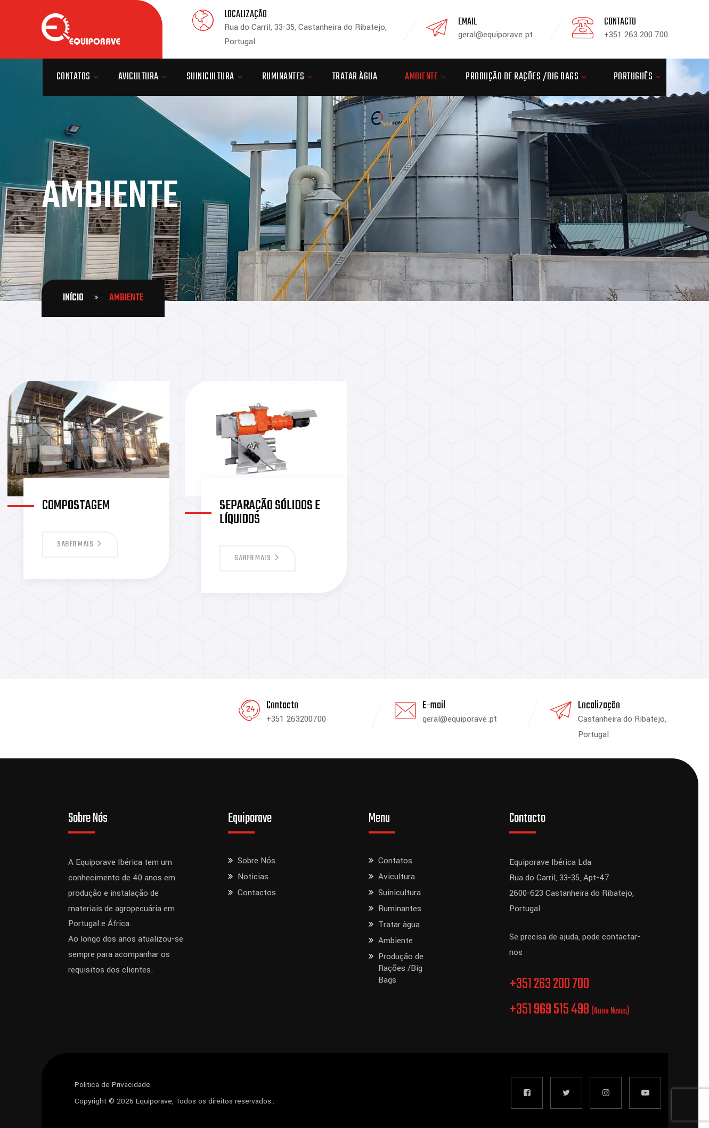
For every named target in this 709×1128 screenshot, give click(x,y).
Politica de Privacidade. (113, 1085)
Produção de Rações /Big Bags (522, 77)
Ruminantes (283, 77)
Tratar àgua (355, 77)
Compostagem (76, 506)
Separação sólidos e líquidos (269, 512)
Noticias (253, 876)
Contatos (73, 77)
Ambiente (421, 77)
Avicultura (138, 77)
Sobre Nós (256, 861)
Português (633, 77)
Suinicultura (210, 77)
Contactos (257, 892)
